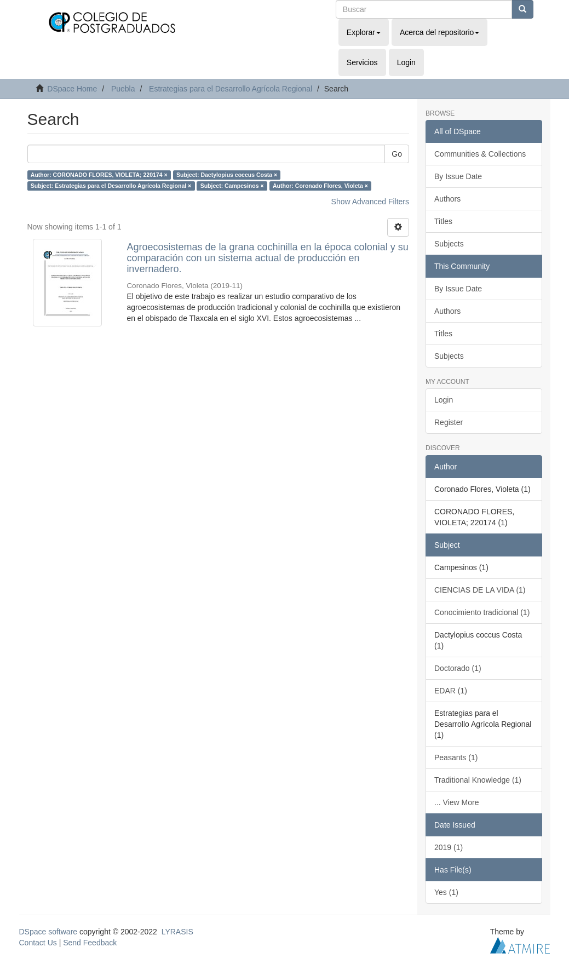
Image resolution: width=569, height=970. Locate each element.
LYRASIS (177, 931)
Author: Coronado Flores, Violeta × (320, 185)
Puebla (123, 88)
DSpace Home (72, 88)
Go (397, 154)
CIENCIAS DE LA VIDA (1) (480, 590)
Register (448, 422)
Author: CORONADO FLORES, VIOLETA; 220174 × (99, 174)
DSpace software (48, 931)
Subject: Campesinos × (232, 185)
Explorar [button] (364, 32)
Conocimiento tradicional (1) (482, 612)
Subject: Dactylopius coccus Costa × (226, 174)
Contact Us (38, 942)
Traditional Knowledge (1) (477, 780)
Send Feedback (90, 942)
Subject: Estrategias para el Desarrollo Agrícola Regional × (111, 185)
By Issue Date (458, 176)
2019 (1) (448, 847)
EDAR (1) (450, 690)
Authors (447, 198)
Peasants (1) (456, 757)
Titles (443, 221)
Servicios (362, 62)
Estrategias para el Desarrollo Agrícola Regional (230, 88)
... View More (456, 802)
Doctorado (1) (457, 668)
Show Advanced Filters (370, 201)
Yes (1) (446, 892)
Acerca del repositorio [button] (439, 32)
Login (443, 399)
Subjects (449, 243)
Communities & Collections (480, 154)
